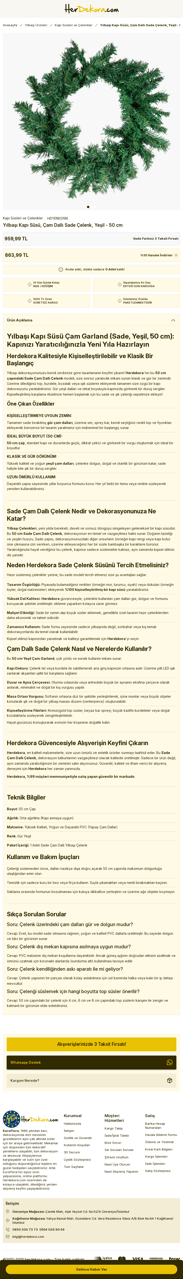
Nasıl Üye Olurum (117, 1164)
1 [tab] (88, 207)
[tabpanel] (91, 121)
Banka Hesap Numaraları (155, 1125)
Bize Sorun (113, 1143)
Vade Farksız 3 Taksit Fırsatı (155, 238)
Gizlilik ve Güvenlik (78, 1138)
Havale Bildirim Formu (161, 1135)
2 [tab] (91, 207)
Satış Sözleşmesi (158, 1171)
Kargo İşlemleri (156, 1156)
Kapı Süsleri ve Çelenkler (23, 218)
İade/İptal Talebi (117, 1135)
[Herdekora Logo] (92, 8)
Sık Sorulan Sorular (119, 1150)
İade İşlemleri (155, 1164)
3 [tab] (95, 207)
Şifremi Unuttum (116, 1157)
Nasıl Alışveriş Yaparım (121, 1171)
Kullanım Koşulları (77, 1145)
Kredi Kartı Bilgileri (159, 1149)
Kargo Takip (114, 1128)
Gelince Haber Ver (91, 1269)
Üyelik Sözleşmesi (77, 1159)
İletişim (69, 1131)
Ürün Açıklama (19, 320)
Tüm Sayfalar (74, 1167)
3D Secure (72, 1152)
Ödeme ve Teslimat (159, 1142)
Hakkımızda (72, 1123)
